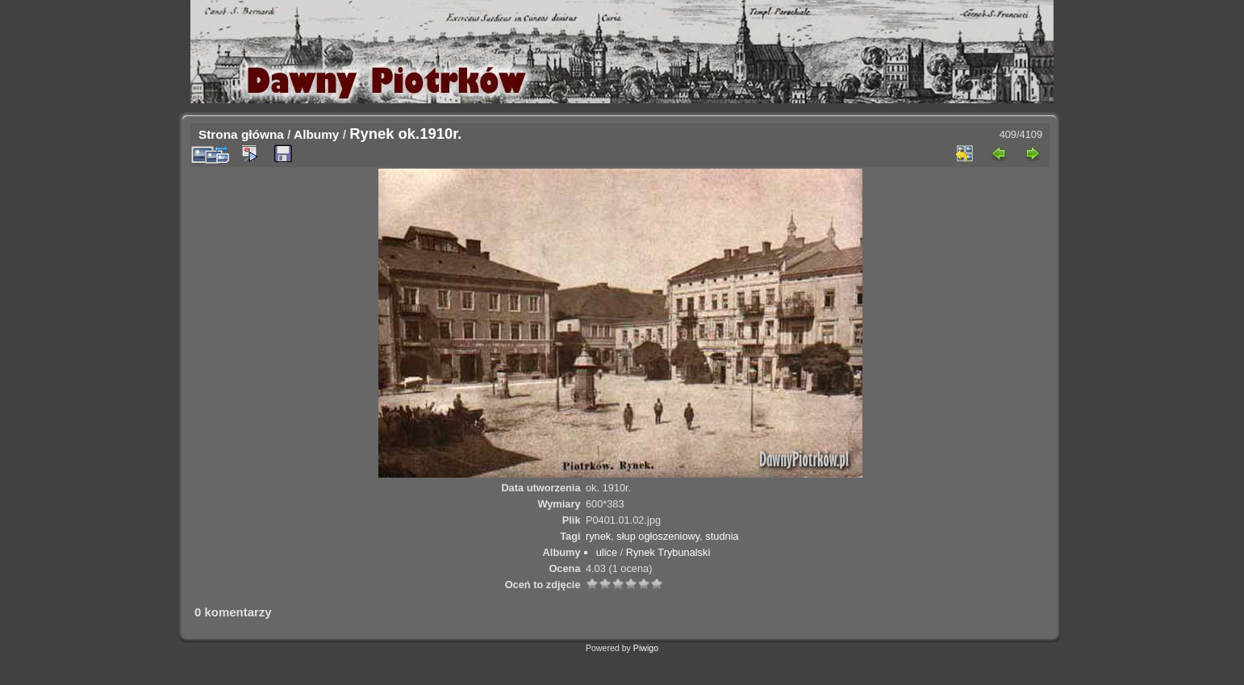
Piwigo (645, 648)
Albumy (316, 134)
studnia (721, 536)
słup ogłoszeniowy (657, 536)
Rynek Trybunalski (668, 552)
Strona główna (241, 134)
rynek (598, 536)
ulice (606, 552)
